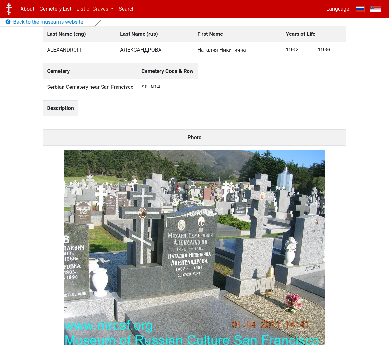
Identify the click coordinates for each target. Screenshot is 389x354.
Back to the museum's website (44, 22)
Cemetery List (55, 9)
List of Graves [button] (93, 9)
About (28, 9)
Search (127, 9)
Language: (338, 9)
